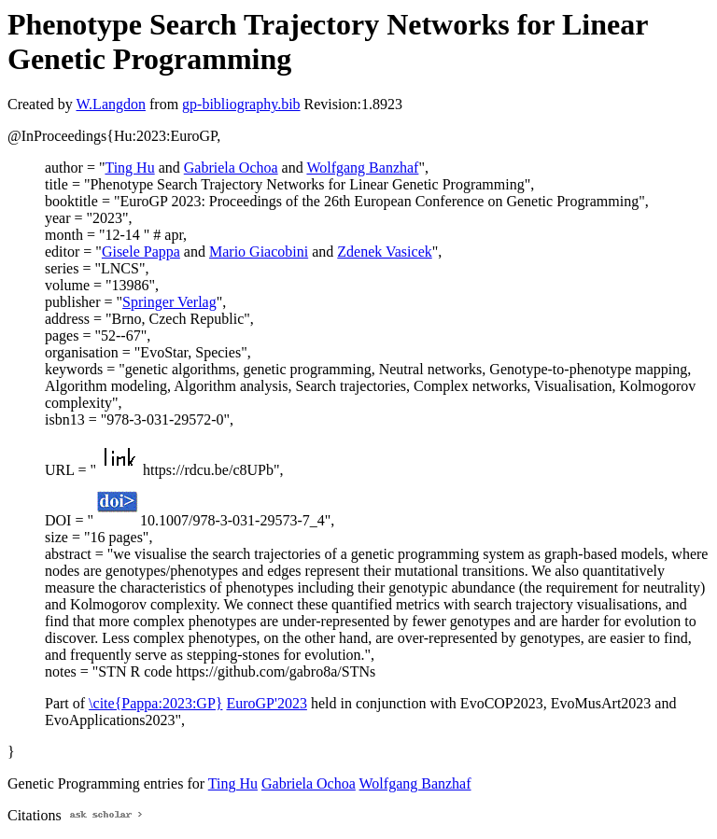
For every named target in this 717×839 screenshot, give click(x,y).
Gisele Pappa (141, 251)
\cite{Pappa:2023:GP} (155, 703)
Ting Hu (129, 167)
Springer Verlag (169, 302)
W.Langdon (111, 104)
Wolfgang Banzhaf (362, 167)
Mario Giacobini (258, 251)
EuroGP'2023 (266, 703)
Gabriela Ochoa (231, 167)
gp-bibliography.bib (241, 104)
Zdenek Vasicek (384, 251)
